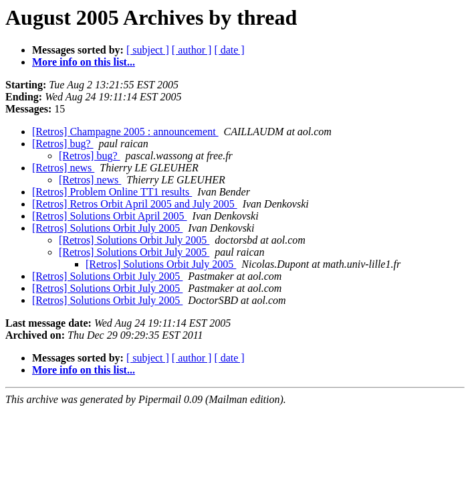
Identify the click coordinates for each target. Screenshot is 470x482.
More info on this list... (83, 62)
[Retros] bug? (63, 143)
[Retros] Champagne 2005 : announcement (125, 131)
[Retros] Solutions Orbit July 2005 (107, 228)
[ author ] (192, 50)
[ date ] (229, 50)
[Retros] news (63, 167)
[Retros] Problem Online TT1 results (112, 191)
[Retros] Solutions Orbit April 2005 (109, 216)
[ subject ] (147, 50)
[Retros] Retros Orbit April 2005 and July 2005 (134, 204)
